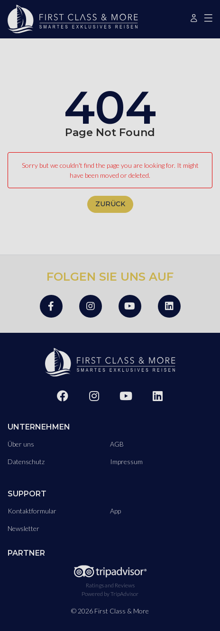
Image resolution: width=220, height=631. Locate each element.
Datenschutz (26, 461)
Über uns (21, 444)
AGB (117, 444)
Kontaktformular (32, 511)
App (115, 511)
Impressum (126, 461)
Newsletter (23, 528)
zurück (110, 204)
